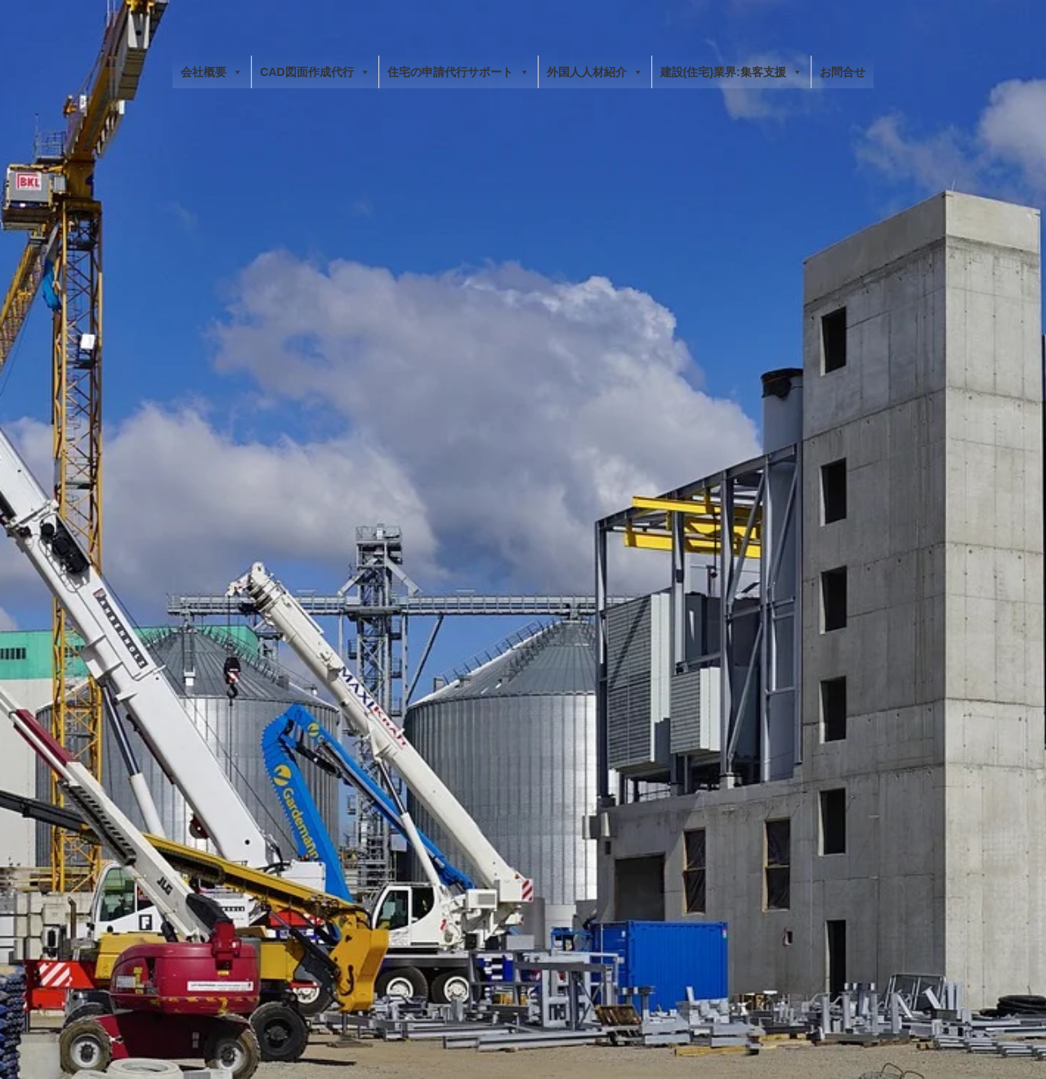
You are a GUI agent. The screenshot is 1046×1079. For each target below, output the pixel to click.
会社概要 (212, 72)
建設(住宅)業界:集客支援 (731, 72)
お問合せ (842, 71)
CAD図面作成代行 (314, 72)
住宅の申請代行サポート (458, 72)
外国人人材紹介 (595, 72)
